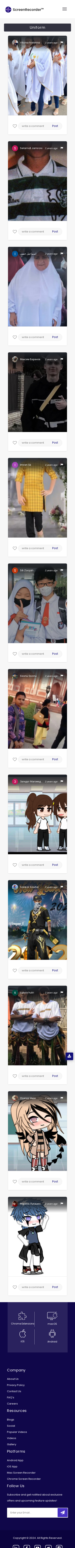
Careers (12, 1404)
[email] (33, 1512)
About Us (13, 1379)
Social (11, 1426)
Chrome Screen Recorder (24, 1479)
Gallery (11, 1444)
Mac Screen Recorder (21, 1473)
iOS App (12, 1466)
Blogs (10, 1419)
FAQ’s (10, 1397)
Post (55, 126)
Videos (11, 1438)
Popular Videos (17, 1432)
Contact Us (14, 1391)
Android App (15, 1460)
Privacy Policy (16, 1385)
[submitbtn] (63, 1512)
